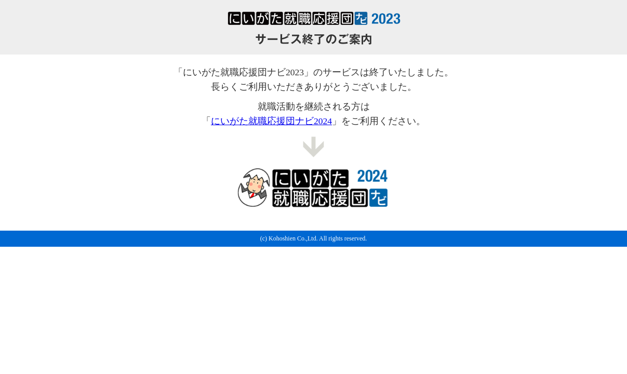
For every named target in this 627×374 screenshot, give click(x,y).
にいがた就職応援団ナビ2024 (271, 121)
